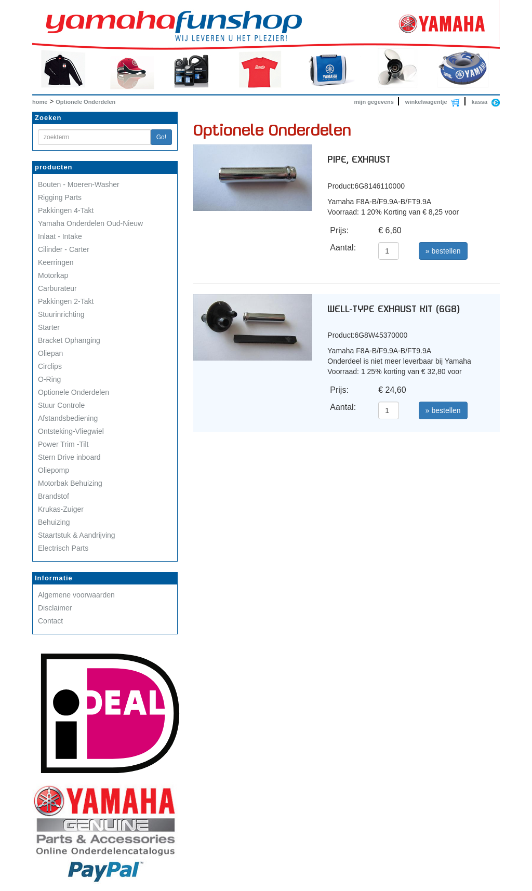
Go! (161, 137)
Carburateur (57, 288)
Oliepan (50, 353)
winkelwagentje (426, 102)
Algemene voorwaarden (76, 595)
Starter (49, 327)
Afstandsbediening (68, 418)
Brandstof (53, 496)
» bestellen (443, 251)
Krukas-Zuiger (61, 509)
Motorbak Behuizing (70, 483)
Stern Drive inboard (69, 457)
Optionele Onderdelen (85, 102)
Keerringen (56, 262)
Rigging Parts (60, 197)
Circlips (50, 366)
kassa (479, 102)
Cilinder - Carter (63, 249)
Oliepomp (53, 470)
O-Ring (49, 379)
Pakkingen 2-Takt (66, 301)
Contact (50, 621)
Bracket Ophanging (69, 340)
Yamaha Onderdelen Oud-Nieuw (90, 223)
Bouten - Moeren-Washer (78, 184)
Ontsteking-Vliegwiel (71, 431)
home (39, 102)
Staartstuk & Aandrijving (76, 535)
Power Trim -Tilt (63, 444)
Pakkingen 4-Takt (66, 210)
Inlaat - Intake (60, 236)
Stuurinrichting (61, 314)
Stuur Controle (61, 405)
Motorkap (53, 275)
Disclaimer (55, 608)
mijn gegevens (374, 102)
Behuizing (54, 522)
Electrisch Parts (63, 548)
